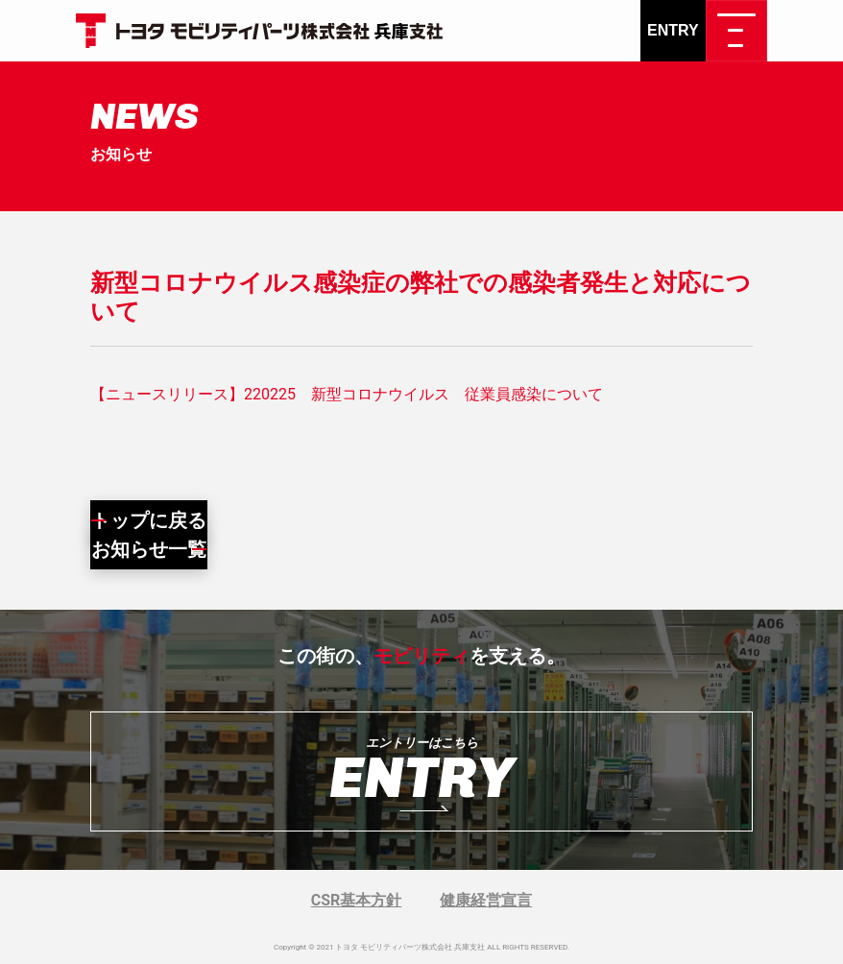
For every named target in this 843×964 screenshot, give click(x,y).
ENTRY (673, 30)
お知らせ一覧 (148, 549)
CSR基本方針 (356, 900)
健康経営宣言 (486, 900)
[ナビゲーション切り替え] (736, 30)
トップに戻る (148, 520)
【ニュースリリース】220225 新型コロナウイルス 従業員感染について (346, 394)
